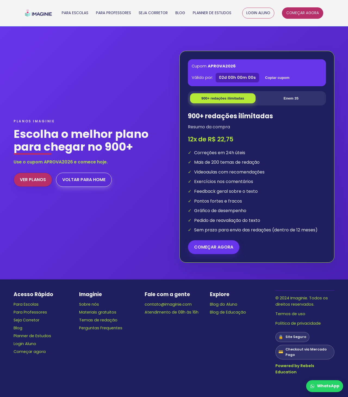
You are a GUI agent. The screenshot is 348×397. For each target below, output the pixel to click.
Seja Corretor (26, 320)
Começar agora (30, 351)
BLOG (180, 12)
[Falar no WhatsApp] (324, 386)
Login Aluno (25, 343)
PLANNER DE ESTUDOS (212, 12)
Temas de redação (98, 320)
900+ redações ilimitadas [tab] (222, 98)
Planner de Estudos (32, 336)
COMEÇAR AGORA (302, 12)
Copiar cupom (277, 78)
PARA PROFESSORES (113, 12)
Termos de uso (290, 314)
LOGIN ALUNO (258, 12)
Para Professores (30, 312)
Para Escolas (26, 304)
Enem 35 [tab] (291, 98)
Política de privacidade (298, 323)
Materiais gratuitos (97, 312)
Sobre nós (89, 304)
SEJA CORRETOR (153, 12)
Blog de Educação (228, 312)
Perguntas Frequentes (100, 328)
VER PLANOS (33, 179)
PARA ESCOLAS (75, 12)
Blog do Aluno (223, 304)
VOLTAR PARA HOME (83, 179)
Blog (18, 328)
